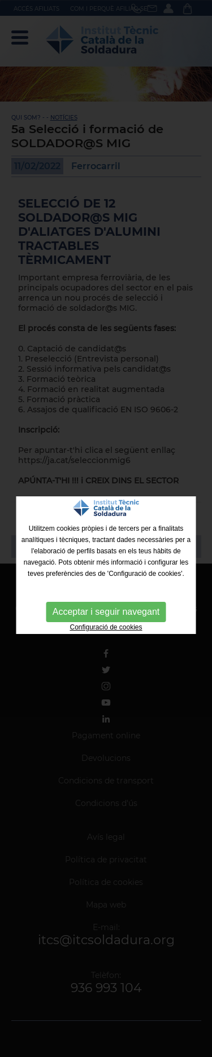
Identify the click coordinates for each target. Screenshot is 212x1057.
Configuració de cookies (106, 627)
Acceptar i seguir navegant (106, 611)
